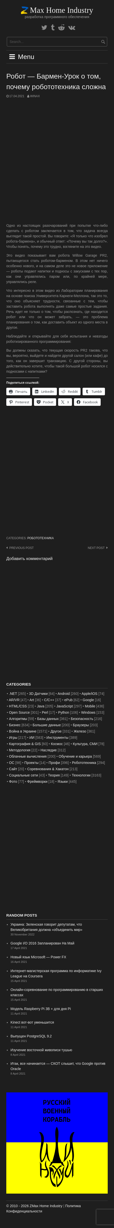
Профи (54, 763)
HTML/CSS (18, 706)
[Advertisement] (57, 161)
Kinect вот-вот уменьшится (32, 1022)
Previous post (21, 548)
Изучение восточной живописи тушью (41, 1050)
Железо (80, 731)
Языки (63, 781)
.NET (13, 694)
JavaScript (64, 706)
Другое (55, 731)
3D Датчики (38, 694)
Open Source (19, 712)
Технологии (81, 775)
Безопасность (82, 719)
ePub (68, 700)
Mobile (90, 706)
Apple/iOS (89, 694)
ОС (11, 763)
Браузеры (81, 725)
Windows (88, 712)
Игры (13, 738)
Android (64, 694)
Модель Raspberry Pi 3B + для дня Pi (41, 1009)
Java (41, 706)
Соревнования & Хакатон (48, 769)
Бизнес (15, 725)
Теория (54, 775)
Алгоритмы (18, 719)
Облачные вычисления (28, 756)
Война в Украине (22, 731)
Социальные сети (23, 775)
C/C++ (49, 700)
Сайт (13, 769)
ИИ (31, 738)
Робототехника (40, 538)
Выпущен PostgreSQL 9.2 (31, 1036)
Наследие (49, 750)
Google (88, 700)
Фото (13, 781)
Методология (19, 750)
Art (31, 700)
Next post (96, 548)
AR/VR (14, 700)
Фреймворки (37, 781)
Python (63, 712)
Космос (57, 744)
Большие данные (47, 725)
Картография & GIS (25, 744)
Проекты (31, 763)
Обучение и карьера (75, 756)
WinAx (35, 96)
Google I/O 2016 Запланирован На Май (42, 943)
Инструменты (57, 738)
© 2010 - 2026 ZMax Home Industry (34, 1206)
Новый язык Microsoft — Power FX (38, 957)
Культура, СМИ (85, 744)
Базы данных (48, 719)
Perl (45, 712)
